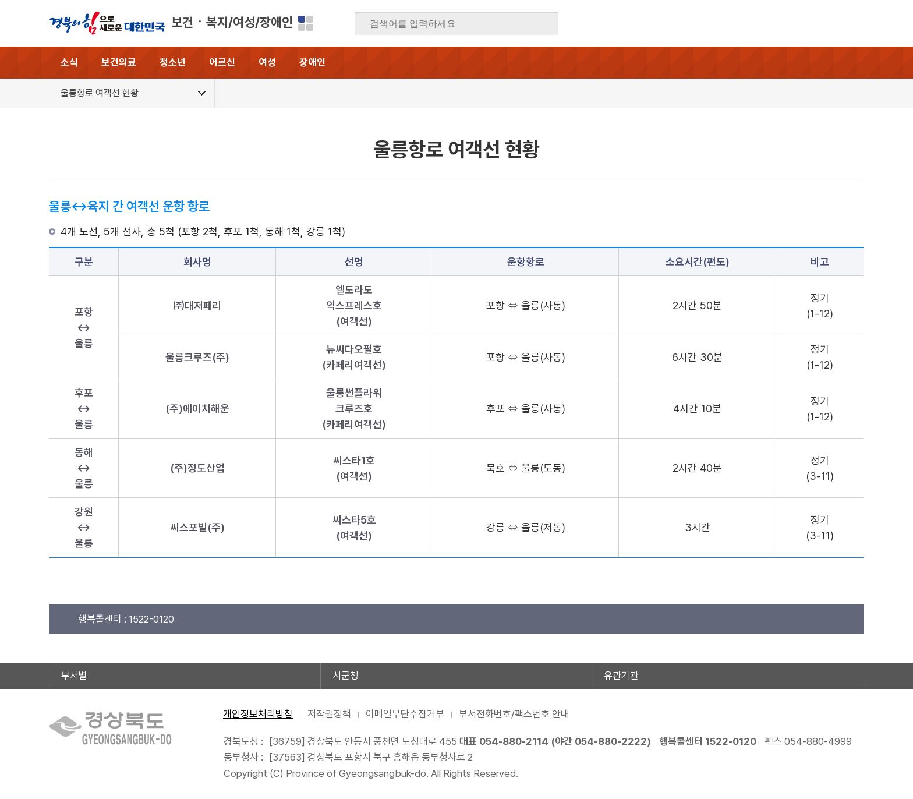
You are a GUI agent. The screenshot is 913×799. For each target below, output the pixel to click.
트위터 (786, 23)
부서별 (74, 675)
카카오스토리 (809, 23)
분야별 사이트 (305, 23)
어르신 (222, 62)
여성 (267, 62)
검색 (541, 24)
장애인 (312, 62)
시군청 (345, 675)
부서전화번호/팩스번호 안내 (514, 714)
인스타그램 (832, 23)
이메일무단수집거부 (405, 714)
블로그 (764, 23)
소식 (69, 62)
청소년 (173, 62)
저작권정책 (329, 714)
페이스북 (741, 23)
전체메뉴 (848, 63)
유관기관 (621, 675)
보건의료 (118, 62)
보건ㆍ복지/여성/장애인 (232, 22)
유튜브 (854, 23)
